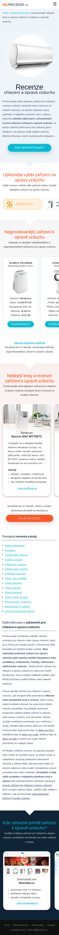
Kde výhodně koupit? (29, 147)
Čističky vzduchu (13, 559)
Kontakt (51, 925)
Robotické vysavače (15, 574)
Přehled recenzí (20, 925)
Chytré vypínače (13, 583)
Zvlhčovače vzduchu (15, 564)
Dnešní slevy (18, 204)
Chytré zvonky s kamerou (18, 602)
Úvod (5, 13)
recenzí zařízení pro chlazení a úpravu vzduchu (27, 785)
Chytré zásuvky (13, 588)
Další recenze (29, 518)
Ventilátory (10, 550)
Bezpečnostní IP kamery (17, 606)
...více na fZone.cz (27, 488)
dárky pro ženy (45, 730)
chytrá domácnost (19, 13)
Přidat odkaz (38, 925)
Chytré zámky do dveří (16, 597)
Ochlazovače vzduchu (16, 555)
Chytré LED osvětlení (16, 578)
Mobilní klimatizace (15, 545)
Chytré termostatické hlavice (19, 611)
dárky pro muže (30, 734)
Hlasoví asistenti (13, 592)
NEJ (15, 4)
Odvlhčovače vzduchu (16, 569)
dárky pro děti (9, 739)
